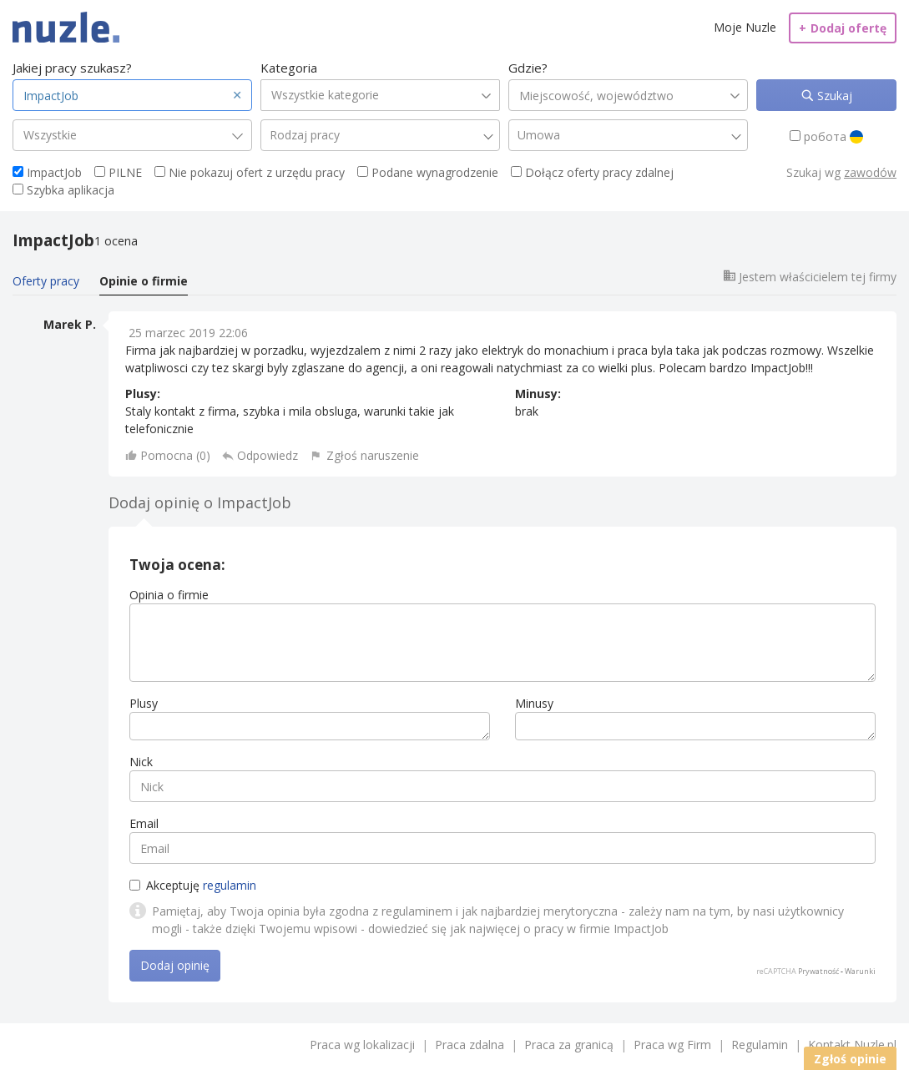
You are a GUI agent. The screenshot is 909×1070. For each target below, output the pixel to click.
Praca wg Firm (672, 1044)
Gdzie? (528, 67)
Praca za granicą (569, 1044)
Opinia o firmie (169, 595)
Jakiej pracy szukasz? (72, 67)
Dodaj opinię (175, 965)
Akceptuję (192, 885)
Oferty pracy (46, 281)
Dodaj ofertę (842, 28)
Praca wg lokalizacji (362, 1044)
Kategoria (288, 67)
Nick (141, 762)
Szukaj (833, 95)
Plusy (143, 703)
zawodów (870, 172)
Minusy (534, 703)
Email (144, 823)
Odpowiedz (267, 455)
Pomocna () (175, 455)
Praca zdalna (469, 1044)
